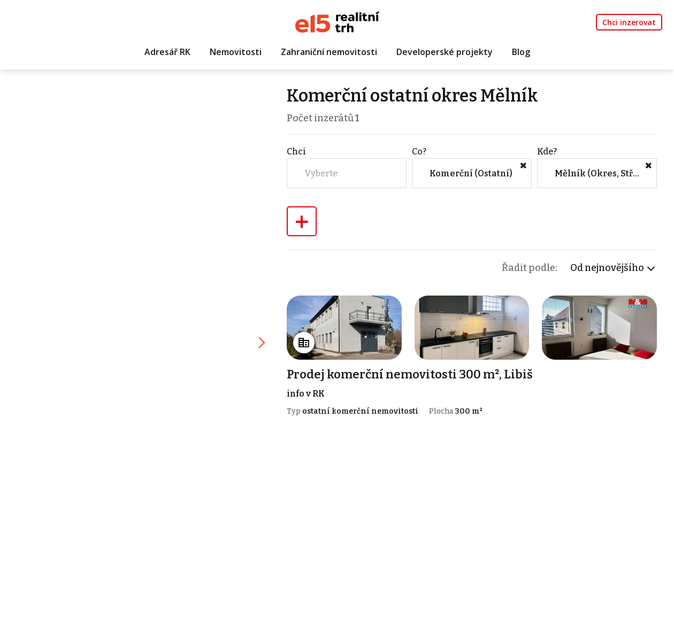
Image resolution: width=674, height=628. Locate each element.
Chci (296, 151)
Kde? (547, 151)
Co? (419, 151)
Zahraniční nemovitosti (329, 52)
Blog (521, 52)
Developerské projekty (444, 52)
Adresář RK (167, 52)
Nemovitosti (236, 52)
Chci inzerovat (629, 22)
